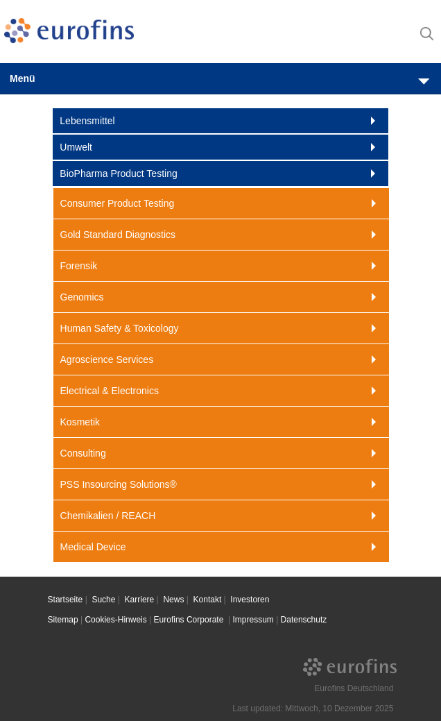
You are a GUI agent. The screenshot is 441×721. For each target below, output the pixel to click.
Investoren (249, 599)
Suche (103, 599)
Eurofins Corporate (190, 620)
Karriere (140, 599)
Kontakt (207, 599)
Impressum (252, 620)
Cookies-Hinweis (115, 620)
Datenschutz (304, 620)
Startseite (65, 599)
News (173, 599)
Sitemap (63, 620)
